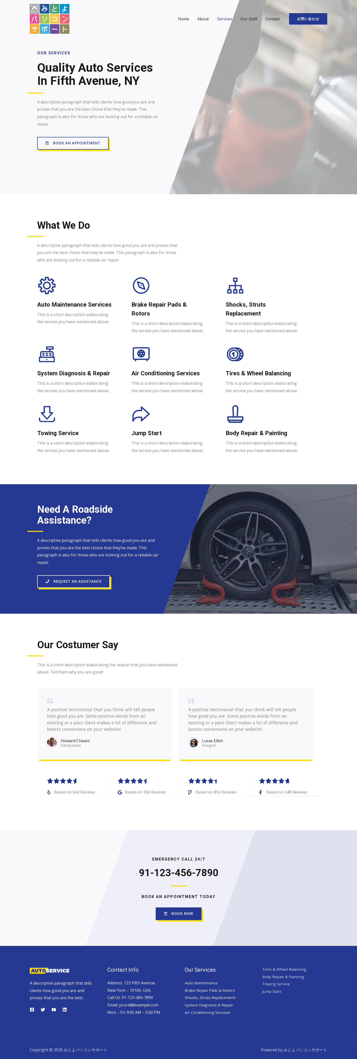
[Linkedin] (64, 1008)
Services (225, 19)
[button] (73, 143)
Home (185, 19)
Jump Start (272, 990)
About (204, 19)
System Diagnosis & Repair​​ (210, 1004)
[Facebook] (32, 1008)
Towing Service (276, 983)
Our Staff (249, 19)
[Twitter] (43, 1008)
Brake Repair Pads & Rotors (210, 989)
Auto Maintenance (202, 982)
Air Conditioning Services (208, 1011)
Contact (273, 19)
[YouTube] (54, 1008)
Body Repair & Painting (283, 975)
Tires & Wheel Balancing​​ (285, 968)
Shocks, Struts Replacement (210, 996)
